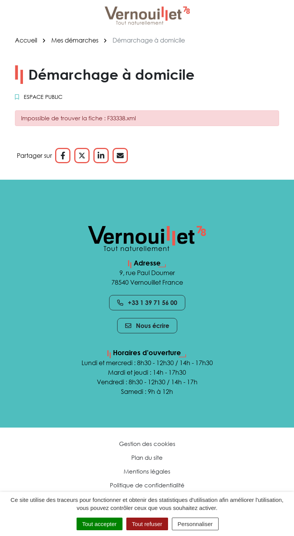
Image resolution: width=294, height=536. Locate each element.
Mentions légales (147, 471)
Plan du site (147, 457)
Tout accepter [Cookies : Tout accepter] (99, 524)
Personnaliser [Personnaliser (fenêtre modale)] (195, 524)
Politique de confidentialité (147, 485)
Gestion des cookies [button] (147, 443)
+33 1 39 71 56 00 (147, 303)
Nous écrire (147, 325)
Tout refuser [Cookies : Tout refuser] (147, 524)
